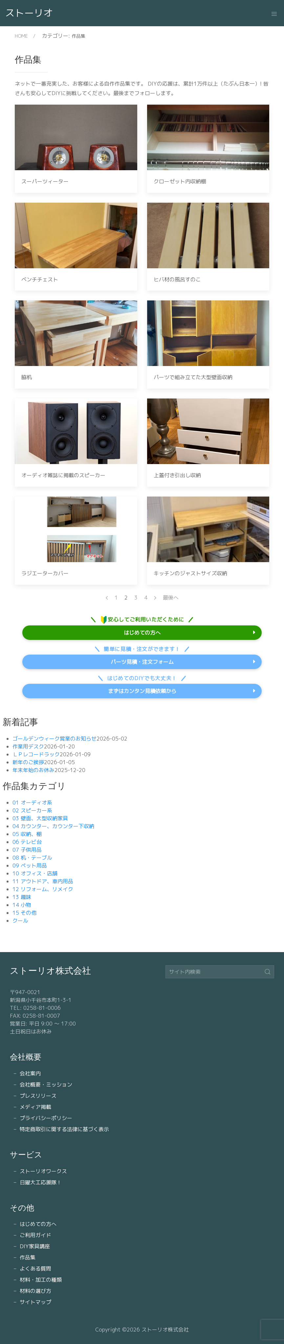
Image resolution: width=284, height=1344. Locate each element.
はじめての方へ (142, 632)
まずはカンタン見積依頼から (142, 691)
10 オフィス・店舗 (34, 873)
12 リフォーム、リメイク (42, 889)
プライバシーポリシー (46, 1118)
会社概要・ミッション (46, 1084)
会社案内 (30, 1073)
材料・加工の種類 (41, 1279)
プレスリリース (38, 1095)
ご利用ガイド (35, 1235)
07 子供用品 (27, 849)
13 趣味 (21, 897)
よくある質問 (35, 1268)
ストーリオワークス (43, 1171)
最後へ (171, 597)
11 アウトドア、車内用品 (42, 881)
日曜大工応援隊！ (41, 1182)
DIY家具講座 (35, 1246)
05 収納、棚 (27, 834)
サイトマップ (35, 1302)
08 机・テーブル (32, 857)
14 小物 (21, 904)
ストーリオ (29, 12)
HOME (21, 36)
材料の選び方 (35, 1290)
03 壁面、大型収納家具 (40, 818)
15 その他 (24, 912)
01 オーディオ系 (32, 802)
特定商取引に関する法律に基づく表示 (64, 1129)
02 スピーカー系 (32, 810)
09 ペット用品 (29, 865)
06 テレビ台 (27, 841)
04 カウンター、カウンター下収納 (53, 826)
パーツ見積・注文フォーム (142, 661)
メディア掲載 (35, 1106)
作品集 (27, 1257)
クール (20, 920)
